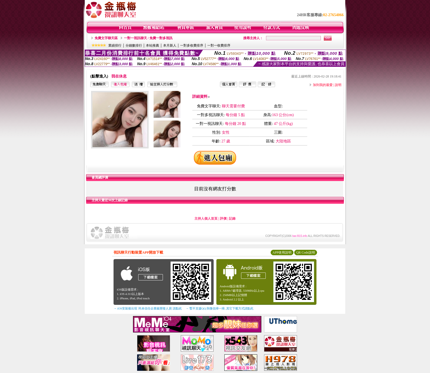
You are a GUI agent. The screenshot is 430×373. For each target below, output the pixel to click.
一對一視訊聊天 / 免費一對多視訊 (148, 38)
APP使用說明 (282, 252)
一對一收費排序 (218, 45)
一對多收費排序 (191, 45)
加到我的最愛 (323, 85)
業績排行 (114, 45)
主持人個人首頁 (205, 218)
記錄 (232, 218)
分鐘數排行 (134, 45)
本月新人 (169, 45)
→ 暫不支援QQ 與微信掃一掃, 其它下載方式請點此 (219, 308)
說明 (338, 85)
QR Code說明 (305, 252)
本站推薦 (152, 45)
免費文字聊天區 (106, 38)
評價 (223, 218)
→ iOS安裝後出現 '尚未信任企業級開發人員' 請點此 (148, 308)
